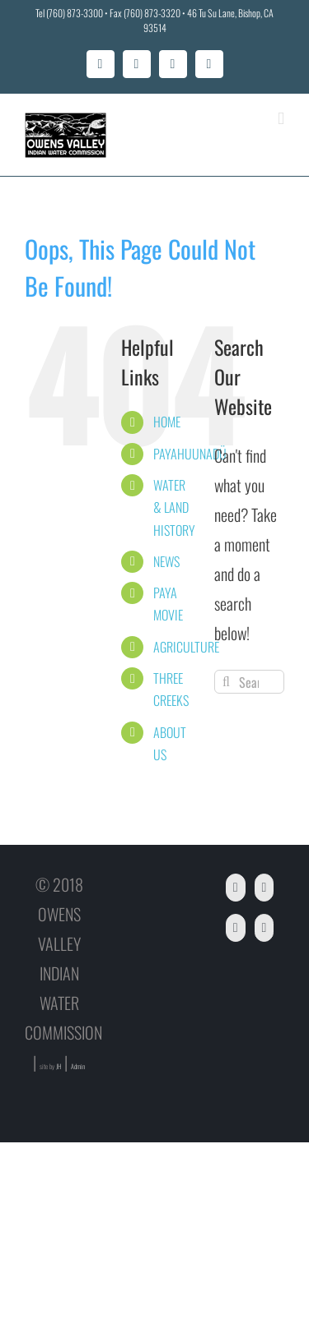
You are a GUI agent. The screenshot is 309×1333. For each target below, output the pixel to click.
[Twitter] (236, 928)
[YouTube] (264, 888)
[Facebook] (236, 888)
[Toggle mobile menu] (281, 118)
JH (58, 1066)
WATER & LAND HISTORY (174, 507)
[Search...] (249, 682)
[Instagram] (264, 928)
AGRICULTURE (186, 647)
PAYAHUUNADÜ (190, 454)
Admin (78, 1066)
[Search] (226, 682)
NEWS (166, 561)
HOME (166, 421)
